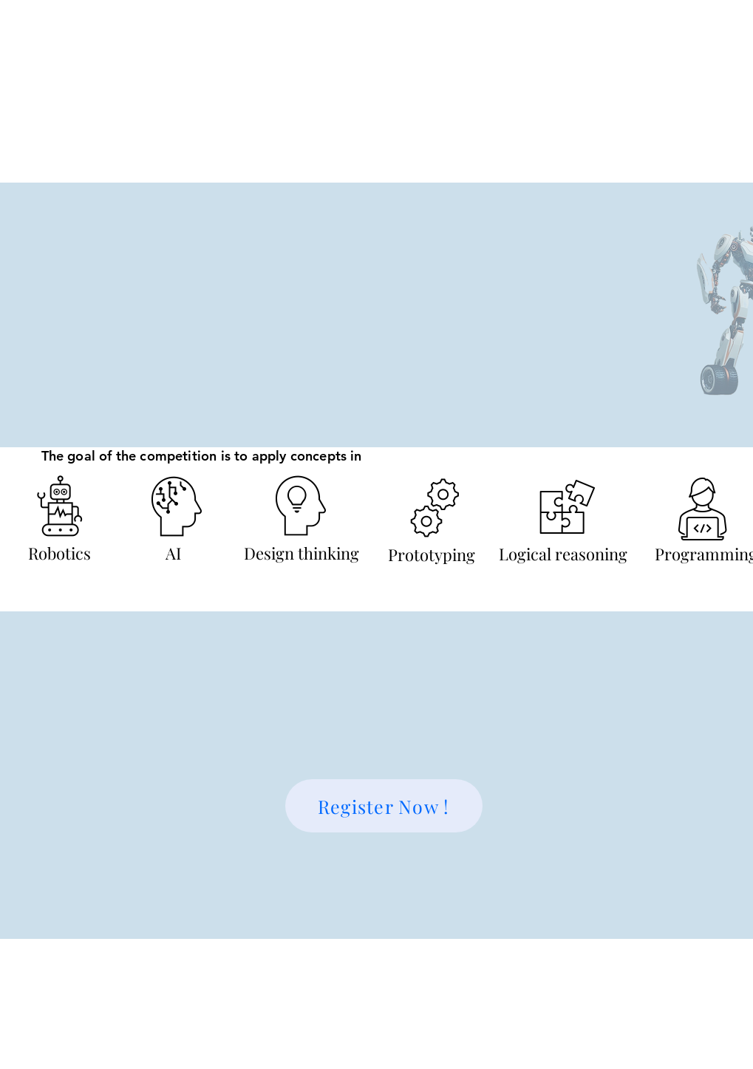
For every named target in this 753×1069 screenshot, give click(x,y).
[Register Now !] (384, 805)
